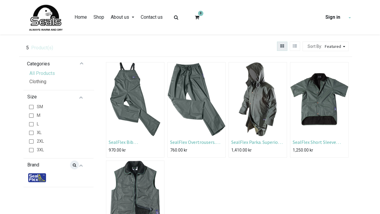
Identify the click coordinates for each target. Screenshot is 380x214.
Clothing (37, 81)
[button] (335, 46)
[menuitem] (80, 17)
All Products (42, 73)
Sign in (332, 17)
